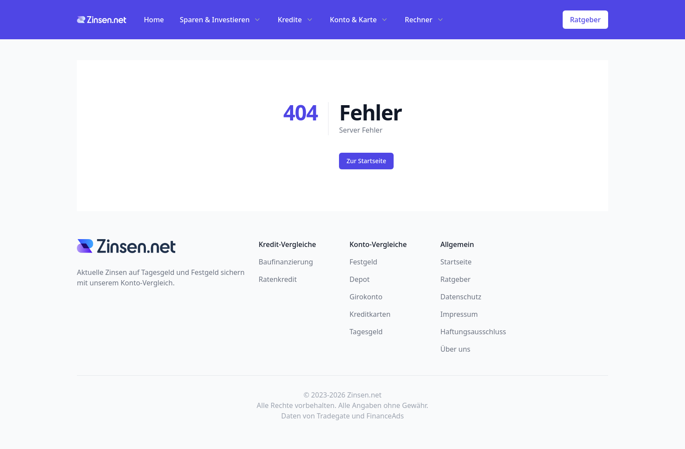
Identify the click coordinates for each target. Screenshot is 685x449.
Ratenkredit (278, 279)
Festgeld (363, 262)
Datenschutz (460, 297)
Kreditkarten (370, 314)
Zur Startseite (366, 161)
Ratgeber (585, 19)
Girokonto (365, 297)
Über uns (455, 349)
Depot (359, 279)
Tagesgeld (366, 331)
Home (154, 19)
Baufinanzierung (286, 262)
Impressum (459, 314)
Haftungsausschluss (473, 331)
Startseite (456, 262)
